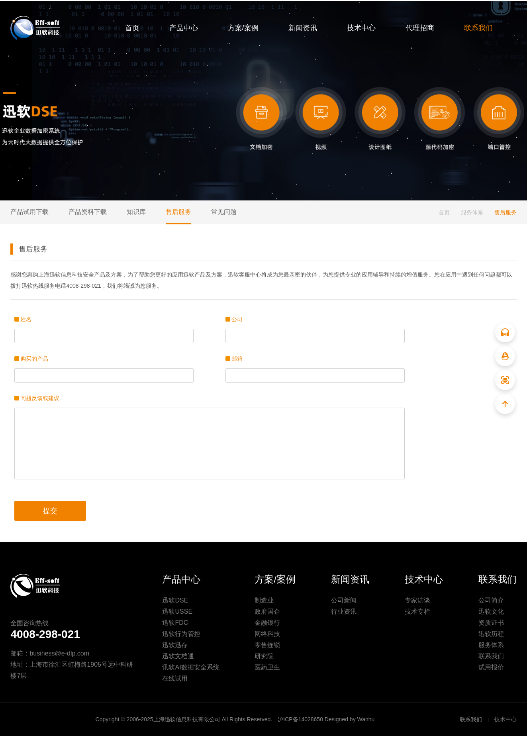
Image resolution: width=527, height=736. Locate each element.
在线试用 (175, 678)
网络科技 (267, 633)
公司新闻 (344, 600)
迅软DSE (175, 600)
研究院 (264, 656)
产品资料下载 (88, 211)
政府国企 (267, 611)
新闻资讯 (302, 28)
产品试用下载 (29, 211)
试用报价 (491, 667)
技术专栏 (417, 611)
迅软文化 (491, 611)
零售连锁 (267, 645)
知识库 (136, 211)
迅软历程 (491, 633)
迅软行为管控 (181, 633)
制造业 (264, 600)
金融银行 (267, 622)
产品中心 (183, 28)
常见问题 (224, 211)
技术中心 (361, 28)
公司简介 (491, 600)
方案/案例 (243, 28)
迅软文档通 (178, 656)
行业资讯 (344, 611)
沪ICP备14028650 (300, 719)
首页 (132, 28)
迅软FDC (175, 622)
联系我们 (478, 28)
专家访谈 (417, 600)
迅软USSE (177, 611)
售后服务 (178, 211)
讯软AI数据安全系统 (190, 667)
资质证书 (491, 622)
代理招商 (420, 28)
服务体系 (472, 212)
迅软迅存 (175, 645)
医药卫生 (267, 667)
